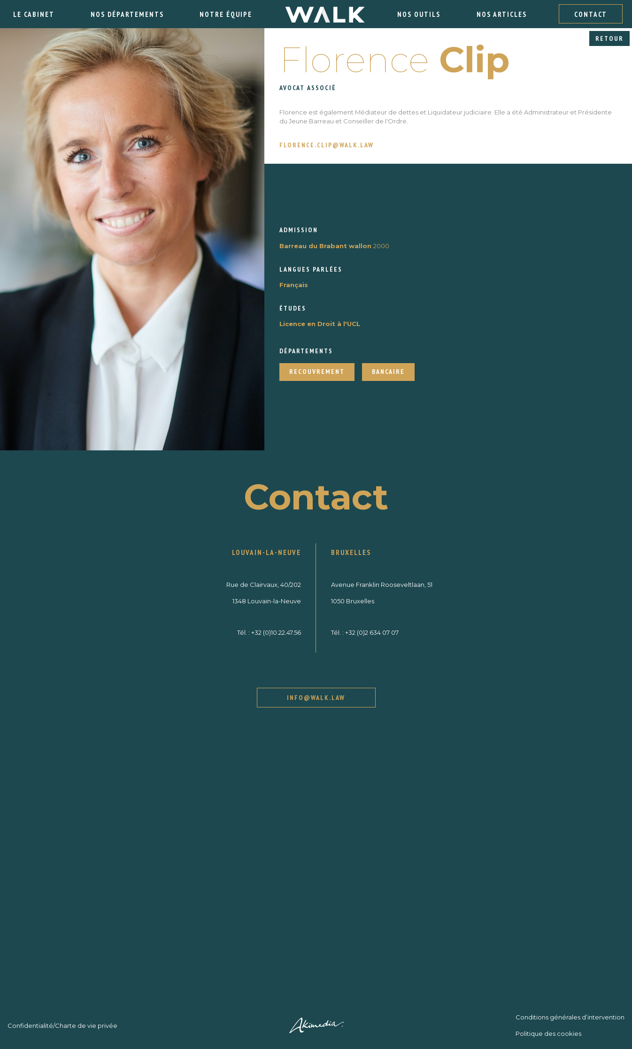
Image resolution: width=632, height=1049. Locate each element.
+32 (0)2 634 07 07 (372, 632)
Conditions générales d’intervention (570, 1017)
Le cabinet (33, 14)
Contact (590, 14)
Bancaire (388, 371)
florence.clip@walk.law (326, 145)
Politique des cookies (548, 1033)
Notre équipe (226, 14)
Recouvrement (317, 371)
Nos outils (418, 14)
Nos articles (502, 14)
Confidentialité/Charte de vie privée (62, 1025)
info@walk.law (316, 697)
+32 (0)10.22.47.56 (276, 632)
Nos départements (127, 14)
